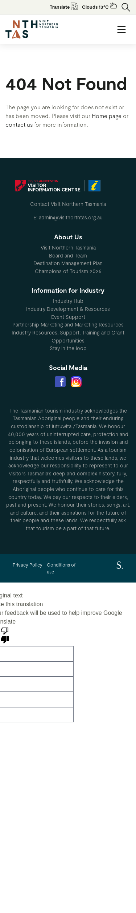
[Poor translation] (4, 635)
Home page (106, 115)
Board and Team (68, 255)
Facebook (60, 381)
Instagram (76, 381)
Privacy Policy (27, 565)
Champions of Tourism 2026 (68, 271)
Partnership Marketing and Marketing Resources (68, 324)
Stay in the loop (68, 348)
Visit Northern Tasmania (68, 247)
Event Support (68, 317)
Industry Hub (68, 301)
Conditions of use (61, 568)
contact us (19, 124)
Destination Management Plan (68, 263)
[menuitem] (68, 248)
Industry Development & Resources (68, 309)
